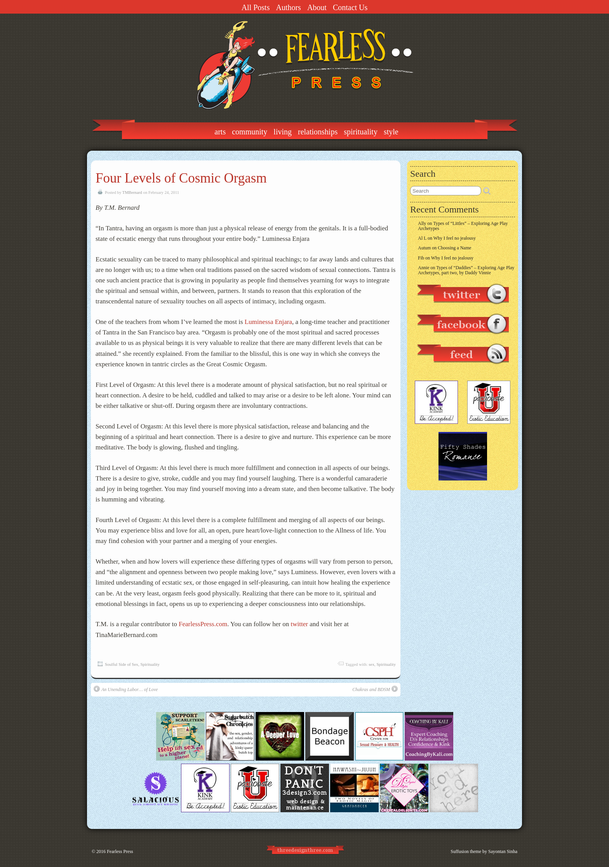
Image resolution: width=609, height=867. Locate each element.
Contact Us (350, 7)
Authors (288, 7)
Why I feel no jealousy (454, 238)
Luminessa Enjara (268, 322)
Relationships (318, 131)
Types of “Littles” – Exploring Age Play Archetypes (463, 226)
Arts (220, 131)
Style (391, 131)
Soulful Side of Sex (121, 664)
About (317, 7)
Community (249, 131)
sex (371, 664)
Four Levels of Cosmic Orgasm (181, 178)
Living (282, 131)
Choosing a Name (454, 248)
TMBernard (132, 192)
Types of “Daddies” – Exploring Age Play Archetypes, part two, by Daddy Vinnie (466, 270)
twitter (299, 624)
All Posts (256, 7)
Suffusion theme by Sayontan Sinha (484, 851)
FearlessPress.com (203, 624)
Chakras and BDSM (375, 689)
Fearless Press (120, 851)
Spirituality (361, 131)
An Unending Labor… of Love (126, 689)
